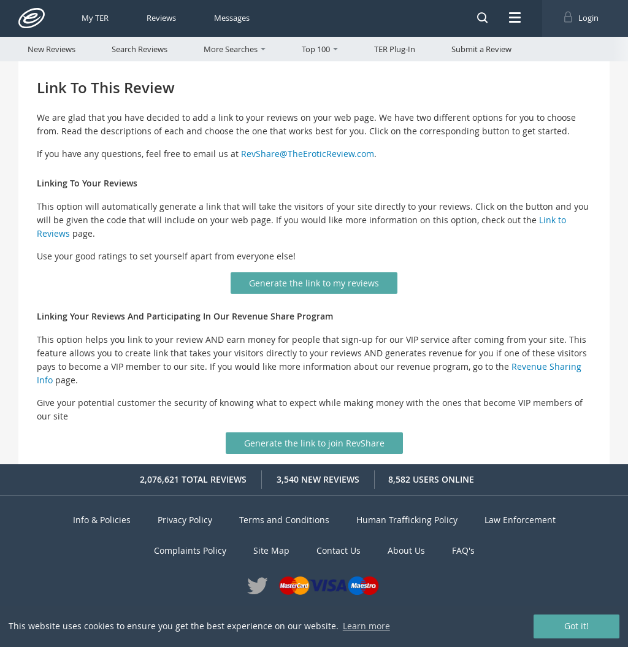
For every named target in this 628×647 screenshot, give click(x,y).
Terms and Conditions (284, 520)
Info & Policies (102, 520)
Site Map (271, 550)
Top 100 (320, 49)
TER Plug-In (394, 49)
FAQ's (463, 550)
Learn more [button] (366, 626)
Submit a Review (481, 49)
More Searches (235, 49)
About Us (406, 550)
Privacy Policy (185, 520)
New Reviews (51, 49)
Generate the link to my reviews (314, 283)
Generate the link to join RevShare (314, 443)
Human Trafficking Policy (407, 520)
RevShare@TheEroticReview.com (307, 153)
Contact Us (338, 550)
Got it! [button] (576, 626)
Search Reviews (139, 49)
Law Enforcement (520, 520)
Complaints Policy (190, 550)
